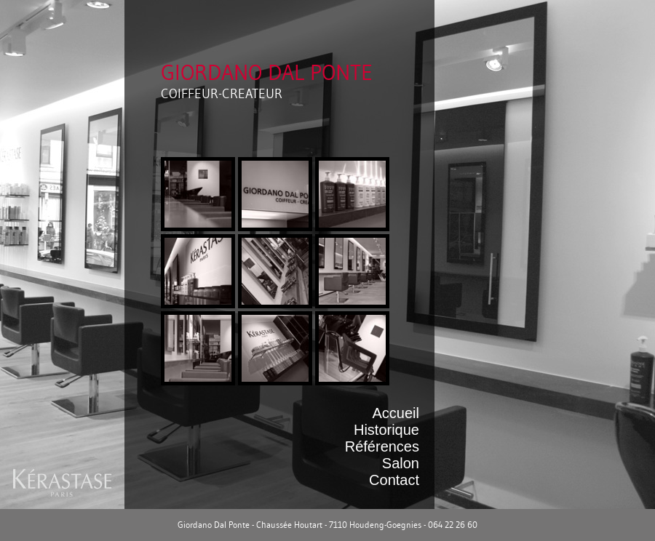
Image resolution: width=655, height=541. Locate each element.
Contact (394, 480)
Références (382, 446)
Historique (386, 430)
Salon (400, 463)
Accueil (396, 413)
